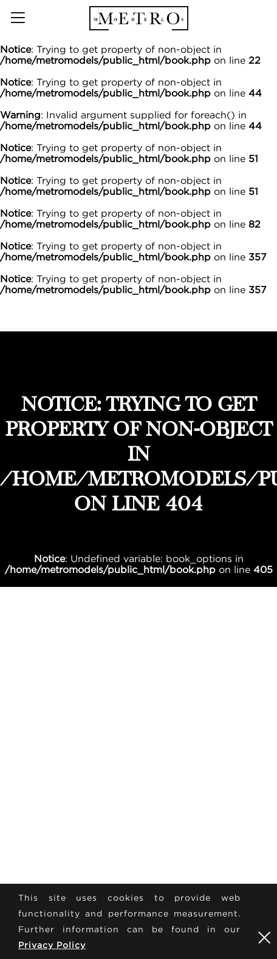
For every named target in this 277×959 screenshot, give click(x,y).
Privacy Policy (52, 944)
